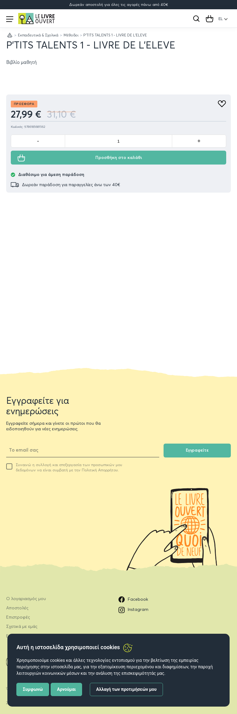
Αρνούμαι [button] (66, 689)
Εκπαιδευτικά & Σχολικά (38, 35)
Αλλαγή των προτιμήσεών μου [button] (126, 689)
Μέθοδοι (71, 35)
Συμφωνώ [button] (33, 689)
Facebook (133, 599)
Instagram (133, 610)
